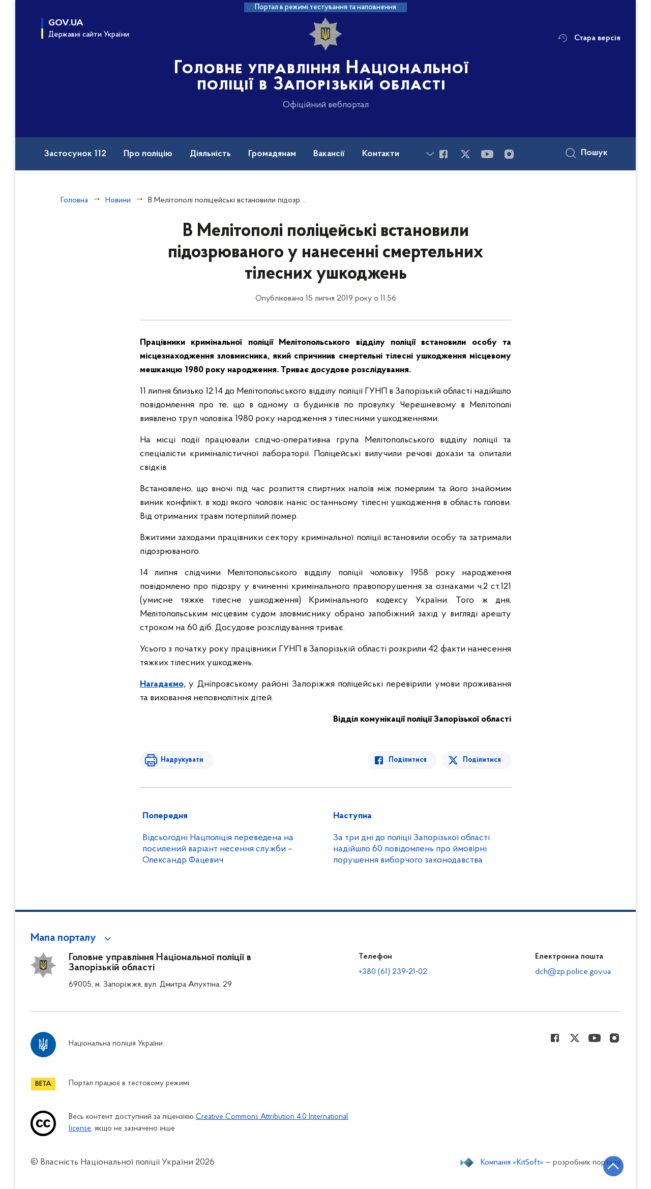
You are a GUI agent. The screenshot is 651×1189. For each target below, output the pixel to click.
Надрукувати (181, 760)
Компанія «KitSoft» (512, 1162)
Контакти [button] (380, 154)
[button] (72, 938)
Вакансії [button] (329, 154)
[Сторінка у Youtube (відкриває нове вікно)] (487, 154)
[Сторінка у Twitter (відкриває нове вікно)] (465, 154)
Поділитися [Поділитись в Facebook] (408, 760)
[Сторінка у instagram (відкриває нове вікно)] (509, 154)
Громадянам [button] (272, 154)
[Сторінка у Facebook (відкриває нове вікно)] (443, 154)
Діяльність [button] (210, 154)
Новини (118, 200)
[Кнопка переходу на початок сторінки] (613, 1166)
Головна (74, 200)
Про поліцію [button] (148, 154)
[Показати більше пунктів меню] (429, 153)
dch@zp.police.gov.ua (573, 972)
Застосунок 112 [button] (75, 154)
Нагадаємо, (163, 684)
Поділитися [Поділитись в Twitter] (482, 760)
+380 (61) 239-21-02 (393, 972)
